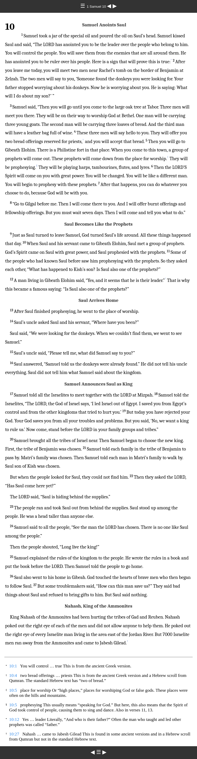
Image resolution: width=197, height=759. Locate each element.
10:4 (13, 675)
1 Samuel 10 (97, 6)
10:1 (13, 666)
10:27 (14, 734)
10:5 (13, 690)
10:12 (14, 719)
